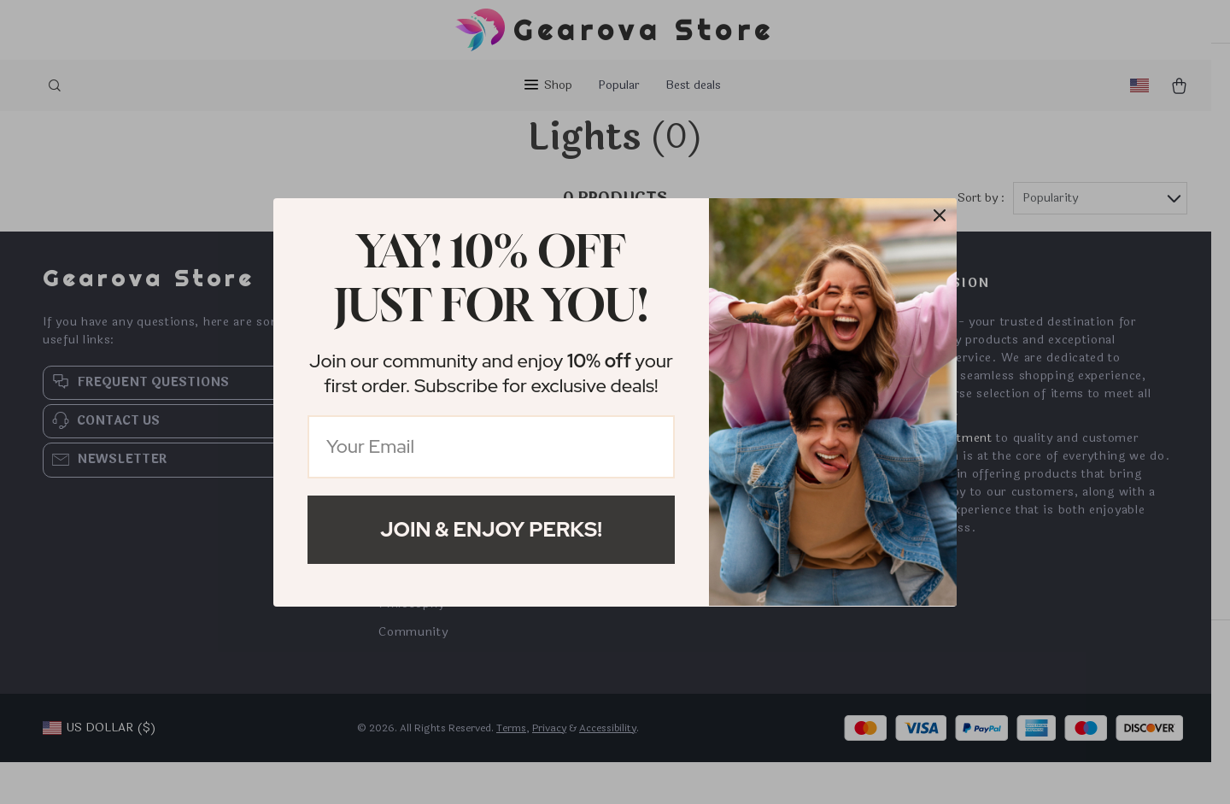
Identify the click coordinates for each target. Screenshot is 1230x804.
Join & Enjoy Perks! (491, 529)
